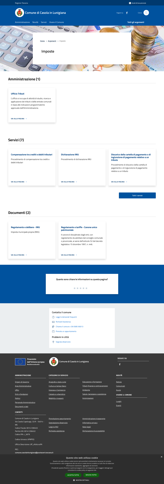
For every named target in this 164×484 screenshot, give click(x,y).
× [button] (161, 457)
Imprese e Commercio (57, 390)
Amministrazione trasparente (93, 418)
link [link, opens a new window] (95, 470)
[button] (82, 480)
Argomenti (52, 41)
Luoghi (118, 401)
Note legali (86, 426)
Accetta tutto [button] (73, 475)
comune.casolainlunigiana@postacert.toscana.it (34, 452)
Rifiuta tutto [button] (91, 475)
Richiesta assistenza (56, 431)
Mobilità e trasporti (56, 398)
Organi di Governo (22, 382)
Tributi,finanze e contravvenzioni (95, 386)
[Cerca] (146, 12)
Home (42, 41)
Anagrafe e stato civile (57, 382)
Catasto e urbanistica (57, 394)
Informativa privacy (89, 422)
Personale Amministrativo (25, 402)
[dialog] (82, 469)
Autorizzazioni (88, 398)
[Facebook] (126, 12)
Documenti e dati (21, 406)
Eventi (118, 405)
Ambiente (86, 390)
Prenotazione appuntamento (60, 418)
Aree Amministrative (23, 386)
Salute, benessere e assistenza (94, 394)
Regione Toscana (21, 3)
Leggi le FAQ (53, 426)
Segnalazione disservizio (58, 422)
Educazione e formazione (92, 381)
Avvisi (118, 390)
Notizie (119, 382)
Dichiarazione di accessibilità (93, 431)
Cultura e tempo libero (57, 386)
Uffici (17, 390)
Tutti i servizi (137, 195)
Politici (17, 398)
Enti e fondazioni (21, 394)
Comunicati (120, 386)
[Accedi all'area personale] (137, 3)
